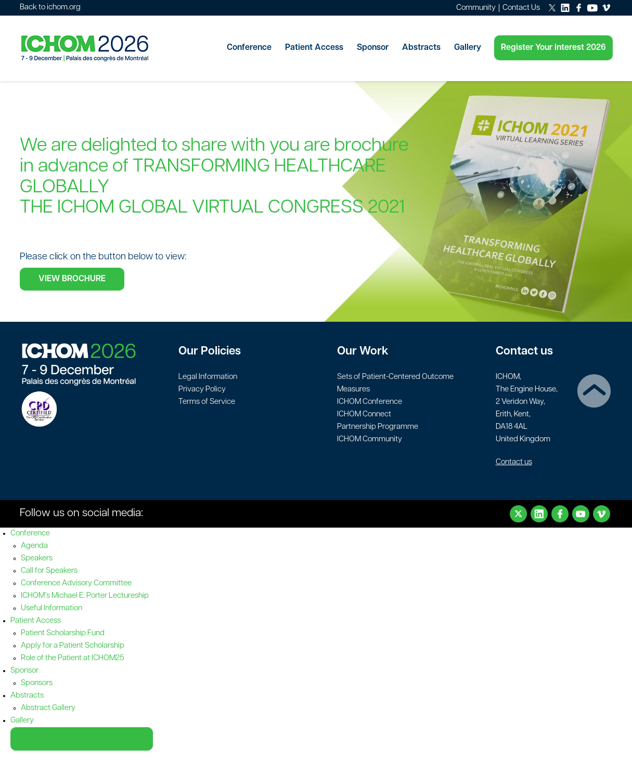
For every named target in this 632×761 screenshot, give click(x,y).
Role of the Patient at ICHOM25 (72, 658)
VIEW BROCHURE (72, 279)
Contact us (514, 462)
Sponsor (373, 48)
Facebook (560, 513)
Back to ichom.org (50, 7)
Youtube (580, 513)
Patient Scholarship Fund (63, 633)
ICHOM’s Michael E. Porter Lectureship (85, 596)
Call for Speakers (49, 571)
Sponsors (37, 683)
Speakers (37, 558)
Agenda (34, 546)
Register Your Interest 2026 (553, 48)
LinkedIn (539, 513)
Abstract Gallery (48, 708)
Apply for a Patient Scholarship (72, 646)
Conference (249, 48)
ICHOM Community (369, 439)
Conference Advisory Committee (76, 583)
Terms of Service (206, 402)
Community (476, 8)
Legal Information (207, 377)
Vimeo (601, 513)
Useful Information (51, 608)
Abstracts (421, 48)
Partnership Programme (377, 427)
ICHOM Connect (364, 414)
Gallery (467, 48)
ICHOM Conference (369, 402)
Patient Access (314, 48)
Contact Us (521, 8)
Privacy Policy (202, 389)
